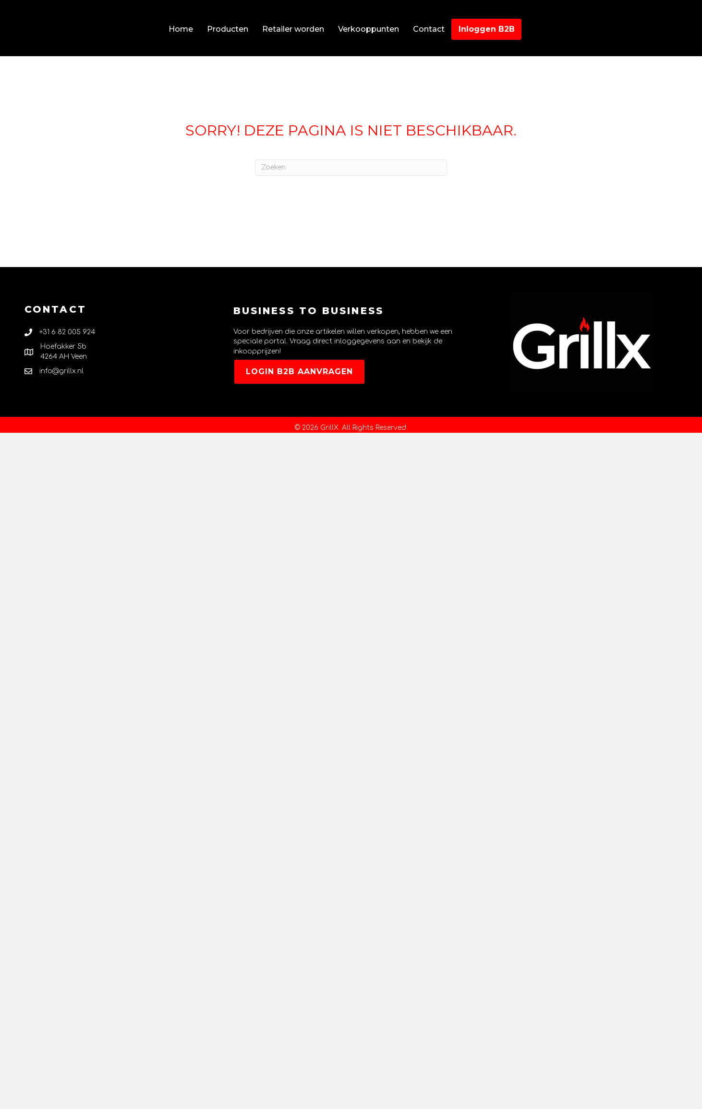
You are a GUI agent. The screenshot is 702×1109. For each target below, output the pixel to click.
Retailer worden (293, 29)
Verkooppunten (368, 29)
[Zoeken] (351, 167)
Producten (227, 29)
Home (181, 29)
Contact (429, 29)
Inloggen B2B (487, 29)
